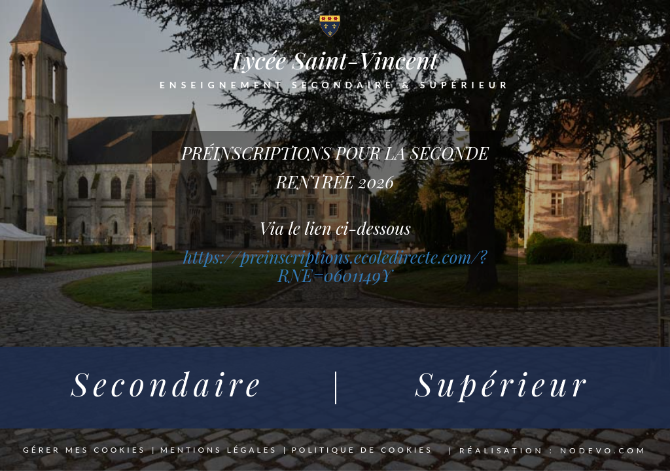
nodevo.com (603, 450)
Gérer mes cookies (84, 450)
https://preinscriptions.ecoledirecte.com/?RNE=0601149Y (335, 266)
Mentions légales (218, 450)
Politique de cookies (362, 450)
